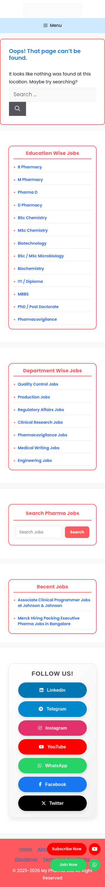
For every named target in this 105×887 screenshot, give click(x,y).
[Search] (17, 109)
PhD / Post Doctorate (38, 307)
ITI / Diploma (30, 281)
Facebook (52, 784)
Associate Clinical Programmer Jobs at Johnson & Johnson (54, 602)
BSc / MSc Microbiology (41, 256)
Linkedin (52, 690)
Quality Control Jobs (38, 384)
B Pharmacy (30, 167)
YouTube (52, 746)
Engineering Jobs (35, 460)
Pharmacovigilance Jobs (42, 435)
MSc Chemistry (33, 230)
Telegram (52, 709)
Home (25, 849)
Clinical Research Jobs (40, 422)
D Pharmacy (30, 205)
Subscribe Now (66, 849)
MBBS (23, 294)
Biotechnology (32, 243)
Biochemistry (31, 268)
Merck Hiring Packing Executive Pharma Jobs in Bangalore (49, 621)
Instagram (52, 728)
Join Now (68, 864)
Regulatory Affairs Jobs (41, 409)
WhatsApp (52, 765)
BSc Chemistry (32, 218)
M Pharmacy (30, 179)
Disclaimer (26, 859)
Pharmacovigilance (37, 319)
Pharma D (27, 192)
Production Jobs (34, 397)
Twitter (52, 803)
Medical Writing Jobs (38, 448)
